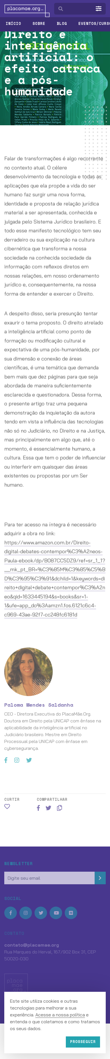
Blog (62, 23)
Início (13, 23)
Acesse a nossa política (60, 1015)
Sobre (38, 23)
